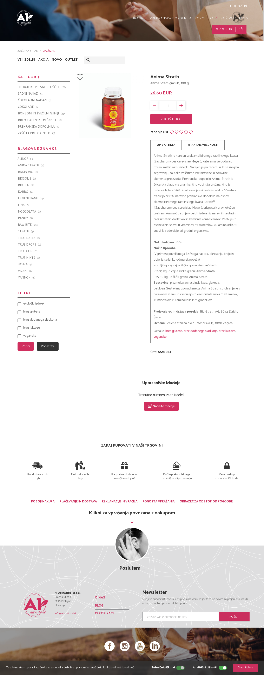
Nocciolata (29, 211)
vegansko (160, 337)
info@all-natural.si (65, 613)
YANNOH (26, 277)
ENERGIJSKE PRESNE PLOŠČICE (42, 87)
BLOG (243, 18)
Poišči (26, 346)
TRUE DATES (29, 238)
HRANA (139, 18)
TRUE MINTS (29, 258)
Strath (26, 231)
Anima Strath (31, 165)
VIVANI (25, 271)
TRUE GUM (27, 251)
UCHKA (25, 264)
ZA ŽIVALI (228, 18)
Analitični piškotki (205, 668)
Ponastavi (47, 346)
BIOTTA (26, 185)
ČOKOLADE (28, 107)
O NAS (100, 597)
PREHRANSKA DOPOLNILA (170, 18)
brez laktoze (227, 331)
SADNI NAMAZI (31, 94)
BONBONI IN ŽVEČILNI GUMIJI (41, 113)
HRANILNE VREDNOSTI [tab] (203, 145)
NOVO (57, 60)
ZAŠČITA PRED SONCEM (36, 133)
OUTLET (71, 60)
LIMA (23, 205)
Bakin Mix (28, 172)
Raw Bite (28, 225)
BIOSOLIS (27, 178)
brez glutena (173, 331)
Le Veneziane (31, 198)
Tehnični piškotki (163, 668)
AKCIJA (43, 60)
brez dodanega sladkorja (200, 331)
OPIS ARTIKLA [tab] (166, 145)
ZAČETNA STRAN (28, 51)
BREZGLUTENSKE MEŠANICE (40, 120)
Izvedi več (128, 667)
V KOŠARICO (171, 119)
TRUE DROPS (29, 244)
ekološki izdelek (33, 303)
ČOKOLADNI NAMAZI (34, 100)
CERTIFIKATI (104, 613)
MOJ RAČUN (238, 6)
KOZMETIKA (206, 18)
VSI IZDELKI (26, 60)
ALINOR (25, 159)
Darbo (25, 192)
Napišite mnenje (161, 406)
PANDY (25, 218)
